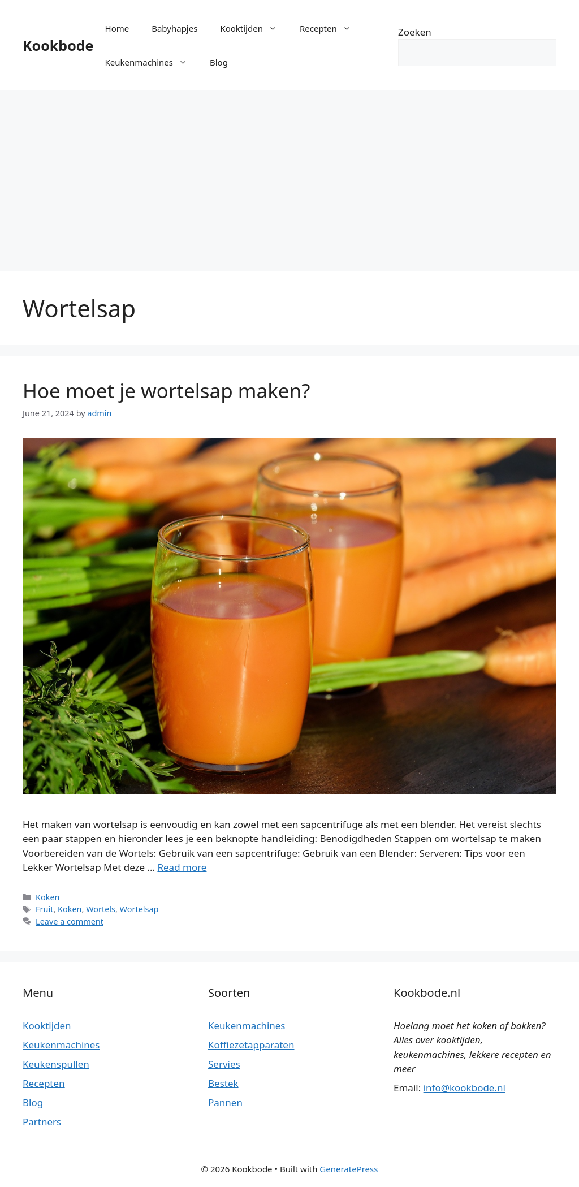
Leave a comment (69, 921)
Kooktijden (254, 28)
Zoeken (414, 31)
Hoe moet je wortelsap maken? (166, 390)
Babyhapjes (174, 28)
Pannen (225, 1102)
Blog (219, 62)
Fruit (44, 909)
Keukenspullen (56, 1064)
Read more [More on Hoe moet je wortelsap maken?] (181, 867)
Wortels (100, 909)
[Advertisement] (289, 175)
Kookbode (58, 45)
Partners (42, 1121)
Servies (224, 1064)
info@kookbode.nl (464, 1087)
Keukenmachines (151, 62)
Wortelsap (139, 909)
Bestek (223, 1083)
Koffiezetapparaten (251, 1044)
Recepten (331, 28)
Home (117, 28)
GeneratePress (348, 1169)
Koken (47, 897)
